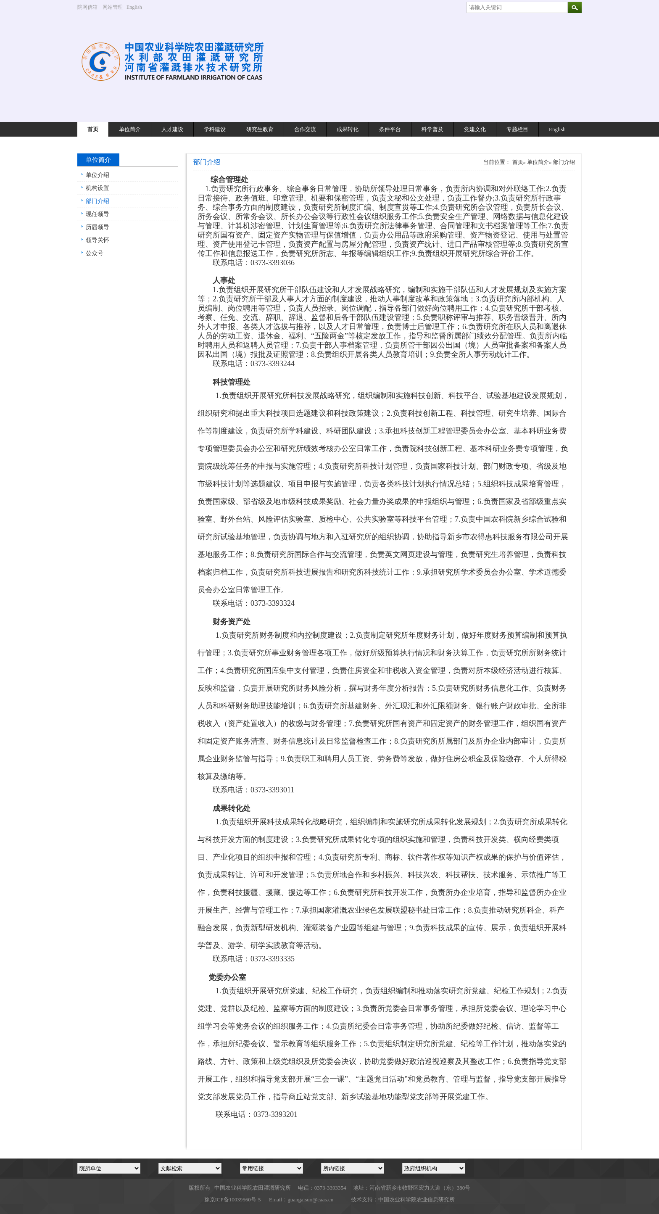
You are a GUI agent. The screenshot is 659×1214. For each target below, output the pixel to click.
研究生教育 (260, 129)
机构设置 (97, 188)
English (137, 7)
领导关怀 (97, 240)
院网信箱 (87, 7)
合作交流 (305, 129)
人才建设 (172, 129)
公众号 (94, 253)
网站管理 (113, 7)
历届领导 (97, 227)
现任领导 (97, 214)
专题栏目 (517, 129)
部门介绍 (97, 201)
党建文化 (475, 129)
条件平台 (390, 129)
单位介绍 (97, 175)
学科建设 (215, 129)
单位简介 (130, 129)
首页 (92, 129)
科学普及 (432, 129)
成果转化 (347, 129)
